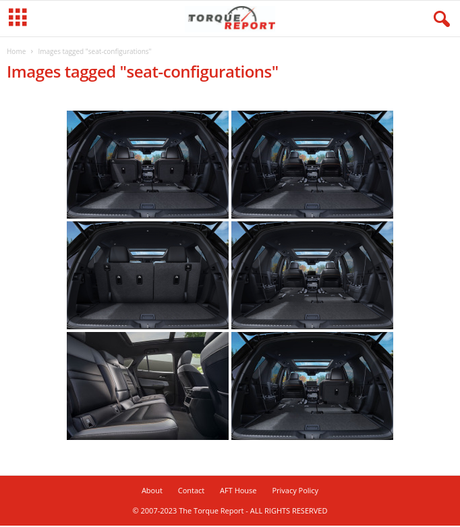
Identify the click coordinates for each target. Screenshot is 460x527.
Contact (191, 492)
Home (16, 52)
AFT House (238, 492)
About (152, 492)
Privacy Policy (295, 492)
